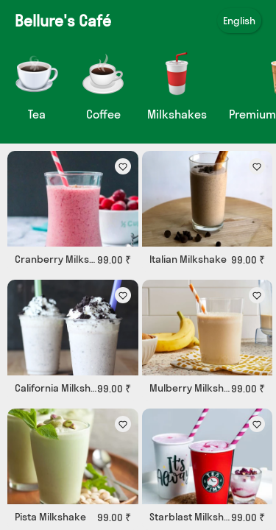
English (239, 20)
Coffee (103, 114)
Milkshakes (177, 114)
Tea (37, 114)
